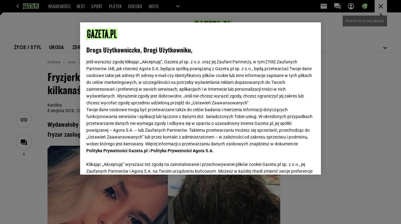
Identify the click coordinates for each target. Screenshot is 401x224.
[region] (200, 98)
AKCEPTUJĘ (293, 162)
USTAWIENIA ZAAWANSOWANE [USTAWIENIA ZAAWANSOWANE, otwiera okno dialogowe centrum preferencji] (127, 162)
